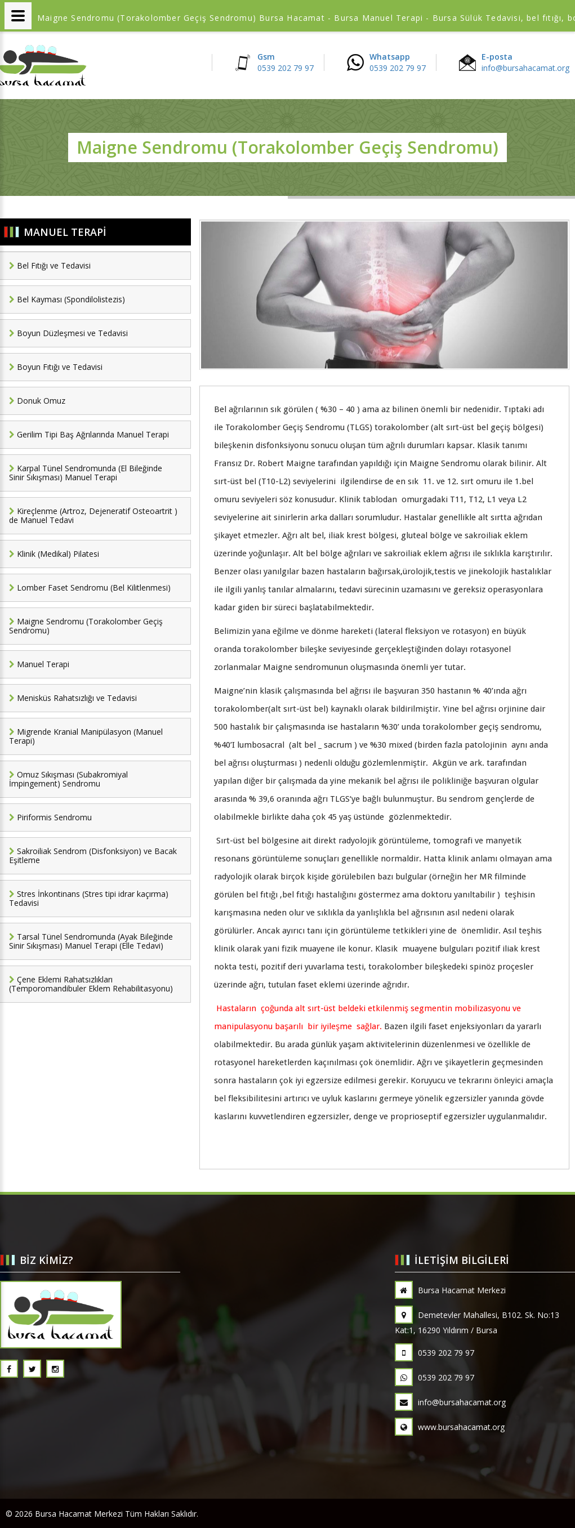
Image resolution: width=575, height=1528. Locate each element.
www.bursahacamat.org (450, 1427)
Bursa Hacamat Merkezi (450, 1290)
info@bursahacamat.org (450, 1402)
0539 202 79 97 (434, 1352)
